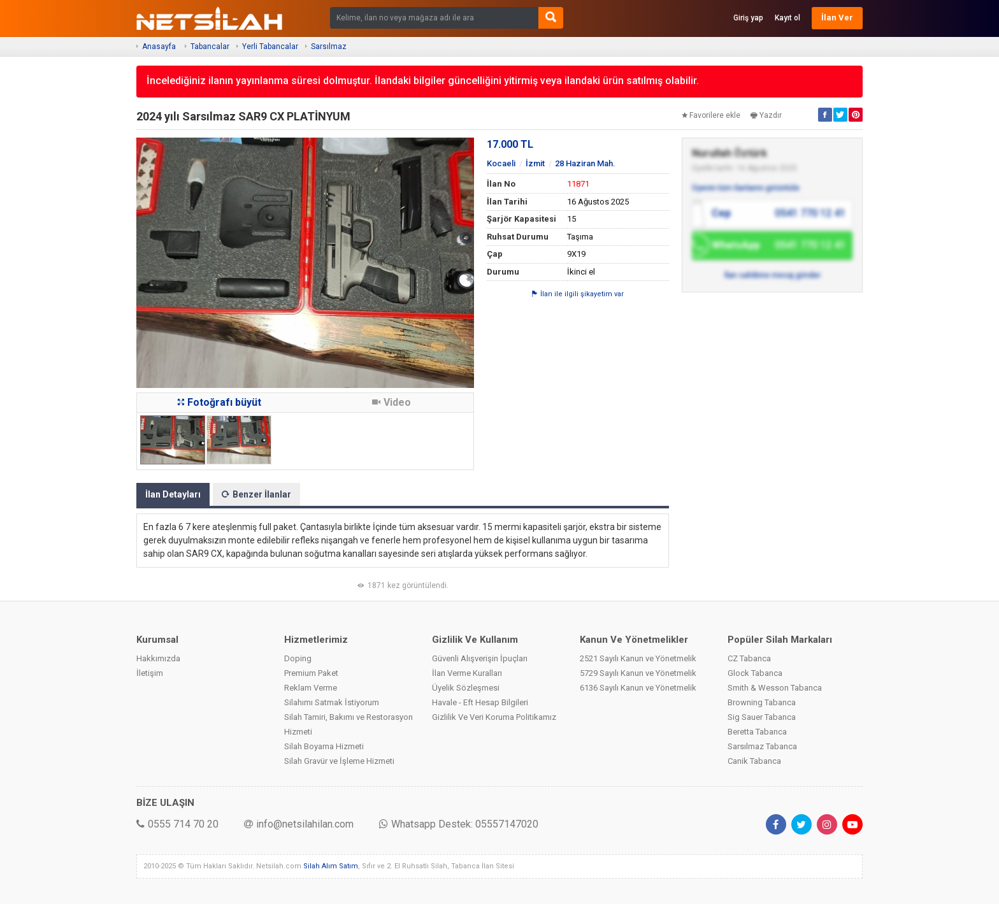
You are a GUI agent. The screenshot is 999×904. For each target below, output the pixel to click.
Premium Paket (311, 673)
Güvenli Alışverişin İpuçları (480, 658)
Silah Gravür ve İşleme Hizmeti (339, 761)
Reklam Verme (310, 687)
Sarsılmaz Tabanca (762, 746)
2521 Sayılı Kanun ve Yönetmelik (638, 658)
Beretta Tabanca (757, 731)
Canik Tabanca (754, 761)
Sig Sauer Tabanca (762, 717)
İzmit (535, 163)
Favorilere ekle (711, 115)
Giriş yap (748, 17)
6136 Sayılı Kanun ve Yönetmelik (638, 687)
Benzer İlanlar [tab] (256, 494)
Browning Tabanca (762, 702)
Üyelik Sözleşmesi (466, 687)
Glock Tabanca (755, 673)
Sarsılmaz (329, 46)
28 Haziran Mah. (585, 163)
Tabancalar (209, 46)
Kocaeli (501, 163)
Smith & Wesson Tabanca (775, 687)
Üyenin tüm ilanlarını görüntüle (746, 187)
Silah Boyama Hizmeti (324, 746)
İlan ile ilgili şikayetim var (578, 294)
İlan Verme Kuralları (467, 673)
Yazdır (766, 115)
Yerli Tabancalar (270, 46)
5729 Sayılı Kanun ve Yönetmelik (638, 673)
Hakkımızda (158, 658)
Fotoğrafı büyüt (219, 402)
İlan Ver (837, 17)
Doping (298, 658)
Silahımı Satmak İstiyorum (331, 702)
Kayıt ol (787, 17)
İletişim (149, 673)
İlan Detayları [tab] (173, 494)
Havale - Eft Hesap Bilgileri (480, 702)
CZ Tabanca (749, 658)
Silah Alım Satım (330, 866)
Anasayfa (159, 46)
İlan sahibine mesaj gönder (772, 275)
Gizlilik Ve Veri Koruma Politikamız (494, 717)
